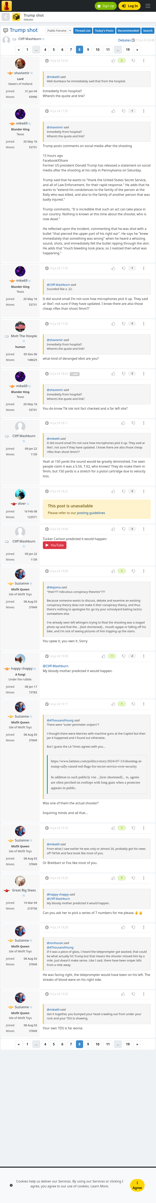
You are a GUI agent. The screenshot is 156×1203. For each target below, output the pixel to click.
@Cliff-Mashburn (58, 285)
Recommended (128, 30)
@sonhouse (55, 943)
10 (97, 49)
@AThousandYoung (60, 720)
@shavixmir (55, 127)
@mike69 (53, 77)
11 (108, 49)
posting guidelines (91, 513)
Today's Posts (104, 30)
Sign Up (105, 6)
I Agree (137, 1185)
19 (128, 49)
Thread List (83, 30)
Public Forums (56, 30)
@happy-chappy (58, 894)
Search (148, 30)
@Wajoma (54, 587)
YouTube (55, 545)
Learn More (99, 1186)
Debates (124, 40)
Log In (130, 6)
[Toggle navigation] (148, 6)
